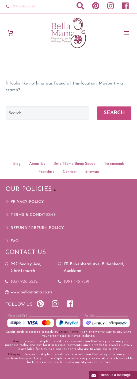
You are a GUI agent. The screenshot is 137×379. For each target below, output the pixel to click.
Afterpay (14, 354)
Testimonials (114, 164)
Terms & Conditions (33, 215)
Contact (70, 172)
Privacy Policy (27, 202)
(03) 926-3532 (24, 282)
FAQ (15, 241)
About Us (37, 164)
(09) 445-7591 (23, 7)
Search (114, 113)
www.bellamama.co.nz (31, 292)
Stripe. (63, 332)
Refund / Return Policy (37, 228)
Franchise (46, 172)
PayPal (74, 332)
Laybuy (14, 341)
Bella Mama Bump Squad (75, 164)
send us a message (116, 375)
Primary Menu (126, 33)
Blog (17, 164)
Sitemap (92, 172)
